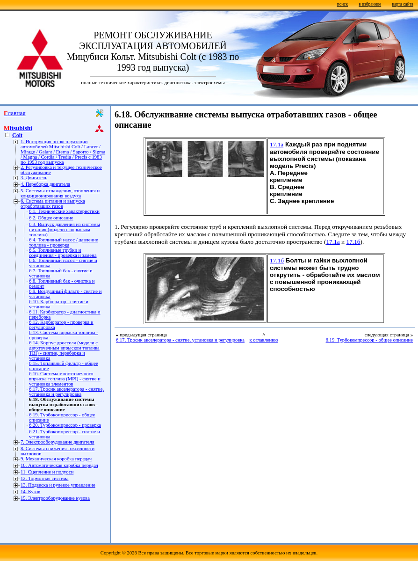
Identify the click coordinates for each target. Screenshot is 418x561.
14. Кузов (30, 491)
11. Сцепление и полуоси (47, 471)
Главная (15, 113)
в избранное (370, 4)
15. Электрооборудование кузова (55, 498)
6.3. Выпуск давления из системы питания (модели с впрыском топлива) (64, 229)
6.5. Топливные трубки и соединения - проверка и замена (63, 253)
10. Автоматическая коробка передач (59, 465)
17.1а (276, 144)
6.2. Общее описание (51, 217)
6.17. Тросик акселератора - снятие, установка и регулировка (66, 391)
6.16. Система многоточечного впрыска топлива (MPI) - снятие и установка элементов (65, 378)
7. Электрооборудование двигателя (57, 441)
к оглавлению (263, 339)
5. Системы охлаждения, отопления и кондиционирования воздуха (60, 193)
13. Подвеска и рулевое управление (58, 485)
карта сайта (402, 4)
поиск (342, 4)
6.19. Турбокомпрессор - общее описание (369, 339)
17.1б (353, 241)
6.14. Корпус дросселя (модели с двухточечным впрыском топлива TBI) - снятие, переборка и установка (64, 350)
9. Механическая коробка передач (56, 458)
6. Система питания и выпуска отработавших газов (53, 203)
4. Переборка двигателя (45, 184)
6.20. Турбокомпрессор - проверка (65, 425)
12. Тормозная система (44, 478)
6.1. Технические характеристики (64, 211)
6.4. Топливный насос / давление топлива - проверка (63, 242)
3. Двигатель (34, 177)
